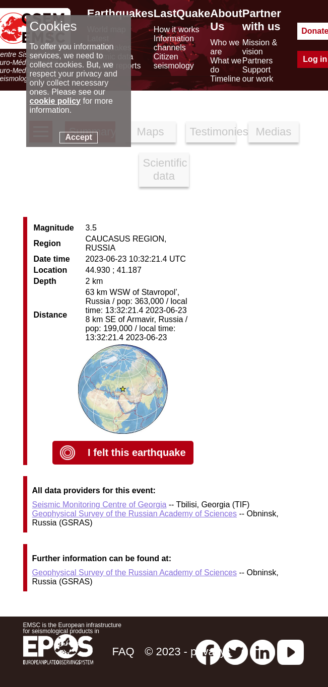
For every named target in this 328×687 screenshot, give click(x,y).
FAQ (123, 651)
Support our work (257, 74)
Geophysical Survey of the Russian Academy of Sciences (134, 513)
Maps (150, 131)
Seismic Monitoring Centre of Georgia (99, 504)
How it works (177, 29)
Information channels (174, 43)
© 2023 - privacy (185, 651)
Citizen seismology (174, 61)
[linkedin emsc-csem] (262, 651)
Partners (257, 60)
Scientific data (165, 169)
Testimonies (213, 131)
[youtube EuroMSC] (290, 651)
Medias (273, 131)
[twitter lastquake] (235, 651)
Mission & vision (259, 47)
